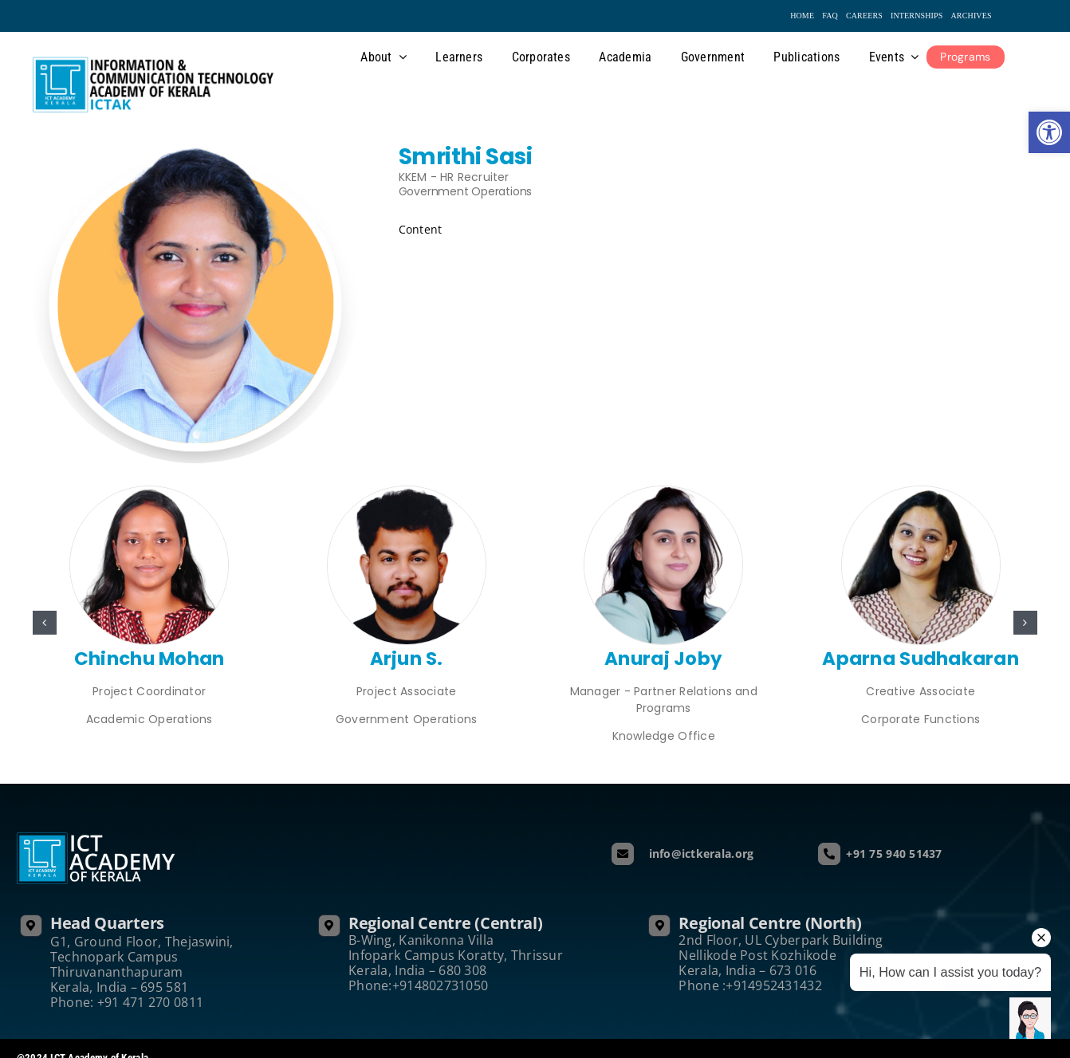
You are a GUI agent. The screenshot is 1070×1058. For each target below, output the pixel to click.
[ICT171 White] (921, 493)
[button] (45, 623)
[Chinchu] (149, 493)
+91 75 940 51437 (894, 853)
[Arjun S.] (407, 493)
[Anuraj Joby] (663, 493)
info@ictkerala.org (696, 853)
